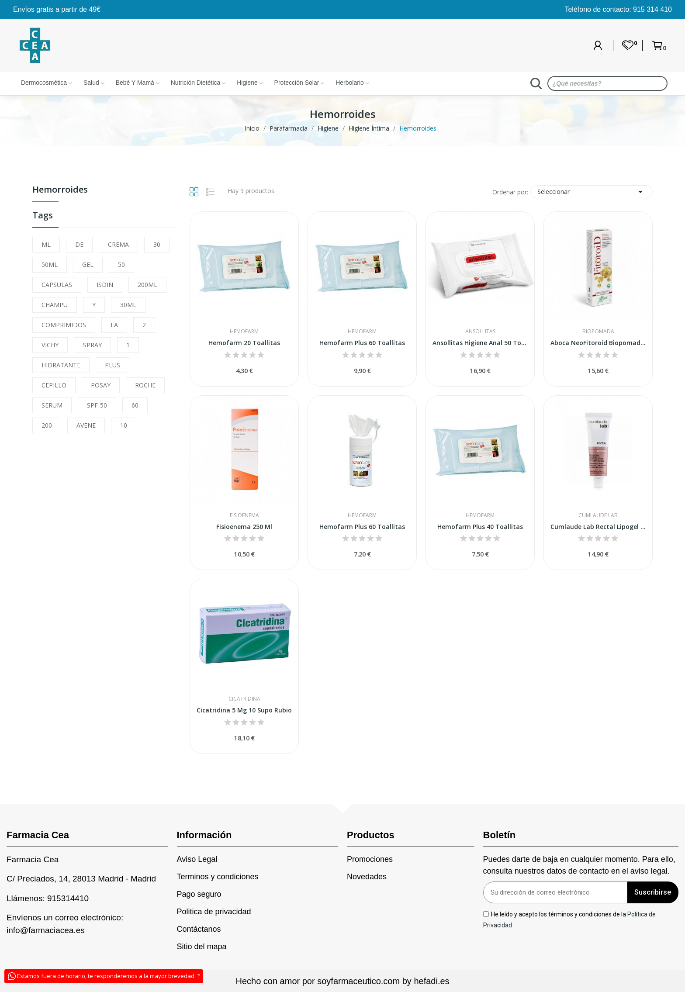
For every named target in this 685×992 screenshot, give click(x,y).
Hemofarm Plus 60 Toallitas (362, 343)
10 (123, 425)
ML (46, 244)
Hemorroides (60, 190)
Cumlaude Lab (598, 515)
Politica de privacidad (214, 911)
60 (134, 405)
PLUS (112, 365)
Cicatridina (244, 699)
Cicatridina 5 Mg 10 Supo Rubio (244, 710)
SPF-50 (97, 405)
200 (47, 425)
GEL (87, 264)
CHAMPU (55, 305)
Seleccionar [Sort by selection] (591, 192)
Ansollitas (480, 331)
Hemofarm (244, 331)
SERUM (52, 405)
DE (79, 244)
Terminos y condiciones (218, 876)
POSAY (101, 385)
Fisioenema (244, 515)
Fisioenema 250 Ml (244, 526)
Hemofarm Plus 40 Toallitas (480, 526)
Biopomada (598, 331)
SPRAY (92, 345)
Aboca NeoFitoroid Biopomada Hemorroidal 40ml (598, 343)
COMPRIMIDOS (64, 325)
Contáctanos (199, 929)
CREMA (118, 244)
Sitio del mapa (202, 946)
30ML (128, 305)
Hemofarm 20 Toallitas (244, 343)
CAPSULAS (57, 284)
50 (121, 264)
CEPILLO (54, 385)
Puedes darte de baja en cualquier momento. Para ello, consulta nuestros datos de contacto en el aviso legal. (579, 865)
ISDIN (105, 284)
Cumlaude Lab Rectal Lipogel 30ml (598, 526)
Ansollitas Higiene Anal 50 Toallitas (480, 343)
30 (156, 244)
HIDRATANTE (61, 365)
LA (114, 325)
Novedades (367, 876)
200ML (147, 284)
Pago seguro (199, 894)
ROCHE (145, 385)
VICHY (50, 345)
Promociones (370, 859)
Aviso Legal (197, 859)
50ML (50, 264)
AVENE (86, 425)
